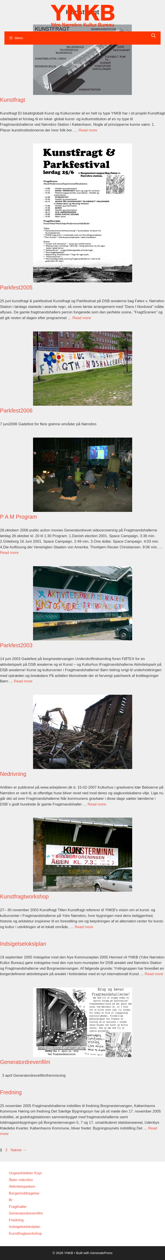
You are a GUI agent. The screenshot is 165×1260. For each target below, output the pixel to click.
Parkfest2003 (16, 645)
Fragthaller (18, 1207)
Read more (88, 130)
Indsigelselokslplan (23, 944)
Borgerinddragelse (24, 1193)
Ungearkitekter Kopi (25, 1173)
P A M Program (18, 517)
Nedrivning (13, 774)
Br (11, 1200)
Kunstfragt (12, 100)
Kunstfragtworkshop (24, 896)
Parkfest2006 (16, 410)
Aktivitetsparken (22, 1186)
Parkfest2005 (16, 287)
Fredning (11, 1092)
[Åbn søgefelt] (153, 35)
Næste (18, 1150)
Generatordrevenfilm (25, 1062)
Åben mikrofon (21, 1180)
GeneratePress (101, 1253)
